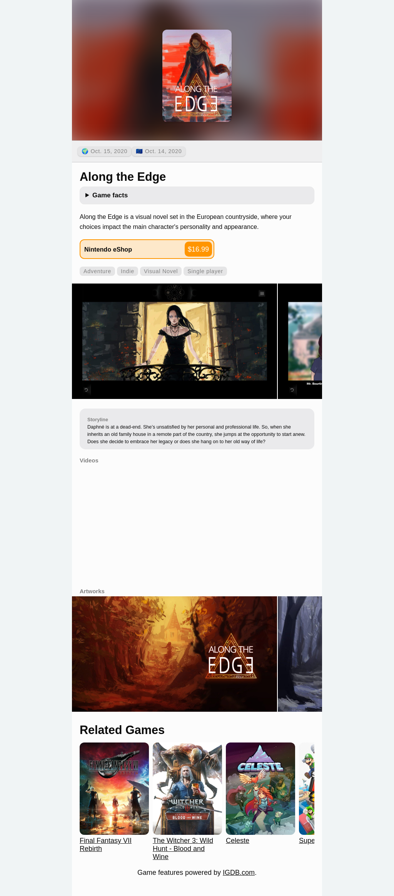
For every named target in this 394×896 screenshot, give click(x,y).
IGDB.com (239, 872)
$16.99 (198, 249)
